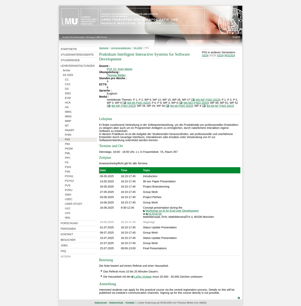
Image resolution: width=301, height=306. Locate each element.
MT (67, 125)
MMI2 (68, 116)
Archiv (66, 70)
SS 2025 (68, 74)
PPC (67, 157)
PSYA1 (69, 176)
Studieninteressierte (77, 54)
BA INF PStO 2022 (123, 105)
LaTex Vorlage (143, 276)
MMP (68, 121)
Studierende (70, 60)
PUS (67, 185)
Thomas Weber (116, 75)
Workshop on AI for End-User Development (172, 210)
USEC (68, 199)
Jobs (64, 245)
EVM (68, 98)
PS (67, 162)
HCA (68, 102)
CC (67, 79)
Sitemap (90, 37)
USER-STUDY (73, 203)
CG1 (67, 84)
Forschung (69, 223)
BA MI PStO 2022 (181, 105)
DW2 (68, 93)
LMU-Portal (101, 37)
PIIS (67, 139)
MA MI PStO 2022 (138, 102)
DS (67, 88)
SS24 (220, 55)
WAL (68, 217)
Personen (68, 228)
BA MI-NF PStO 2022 (220, 105)
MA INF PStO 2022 (207, 99)
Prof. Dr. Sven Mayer (119, 69)
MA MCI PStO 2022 (196, 102)
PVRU (68, 190)
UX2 (67, 208)
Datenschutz (116, 302)
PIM (67, 144)
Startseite (69, 49)
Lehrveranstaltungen (78, 65)
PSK (67, 171)
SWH (68, 194)
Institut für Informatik (73, 37)
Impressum (101, 302)
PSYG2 (69, 180)
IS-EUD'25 (155, 213)
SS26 (205, 55)
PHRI (68, 134)
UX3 (67, 213)
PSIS (68, 167)
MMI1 (68, 111)
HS (67, 107)
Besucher (68, 239)
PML (67, 153)
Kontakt (67, 234)
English (236, 37)
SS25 (212, 55)
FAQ (63, 251)
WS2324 (229, 55)
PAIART (69, 130)
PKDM (69, 148)
